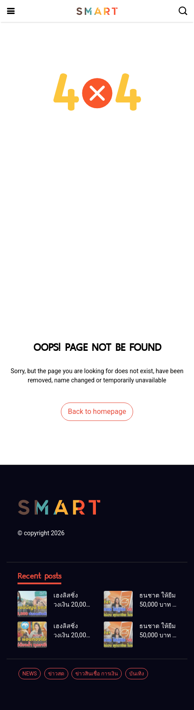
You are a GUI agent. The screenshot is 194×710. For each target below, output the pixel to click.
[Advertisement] (97, 236)
